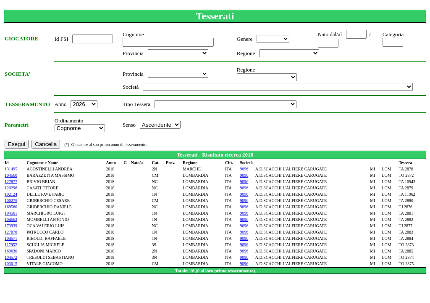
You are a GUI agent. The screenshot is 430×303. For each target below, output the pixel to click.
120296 (11, 188)
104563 (11, 219)
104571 (11, 238)
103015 (11, 263)
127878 (11, 232)
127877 (11, 181)
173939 (11, 225)
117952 (11, 244)
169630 (11, 251)
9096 (244, 169)
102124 (11, 194)
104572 (11, 257)
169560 (11, 207)
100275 (11, 200)
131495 (11, 169)
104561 (11, 213)
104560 (11, 175)
